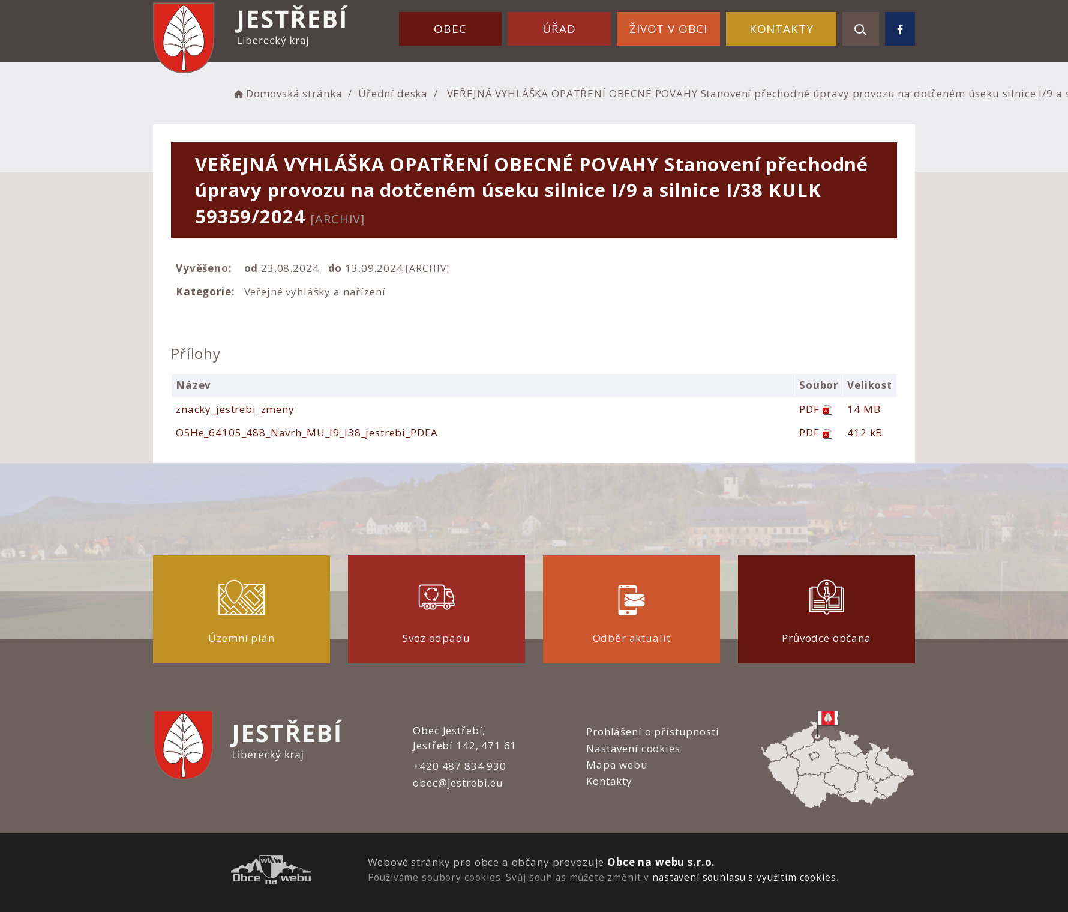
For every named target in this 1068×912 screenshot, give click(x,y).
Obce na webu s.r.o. (661, 862)
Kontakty (781, 29)
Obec (450, 29)
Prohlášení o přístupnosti (652, 731)
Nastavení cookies (633, 748)
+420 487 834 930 (459, 766)
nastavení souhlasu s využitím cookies (744, 877)
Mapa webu (617, 765)
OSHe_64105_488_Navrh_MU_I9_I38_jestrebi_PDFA (306, 432)
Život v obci (668, 29)
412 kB (865, 432)
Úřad (558, 29)
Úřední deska (393, 93)
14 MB (863, 409)
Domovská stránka (287, 93)
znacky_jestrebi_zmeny (235, 409)
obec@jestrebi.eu (458, 783)
